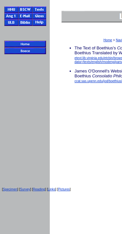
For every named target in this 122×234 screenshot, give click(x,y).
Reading (39, 189)
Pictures (64, 189)
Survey (25, 189)
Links (51, 189)
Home (107, 40)
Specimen (10, 189)
